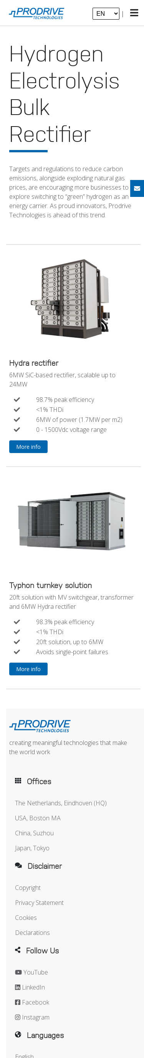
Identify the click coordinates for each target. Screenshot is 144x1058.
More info (28, 446)
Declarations (32, 932)
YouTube (31, 972)
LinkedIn (30, 987)
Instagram (32, 1017)
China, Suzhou (34, 833)
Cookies (26, 917)
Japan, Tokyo (32, 848)
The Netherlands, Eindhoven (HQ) (61, 803)
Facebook (32, 1002)
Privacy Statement (39, 902)
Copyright (28, 887)
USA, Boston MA (38, 818)
